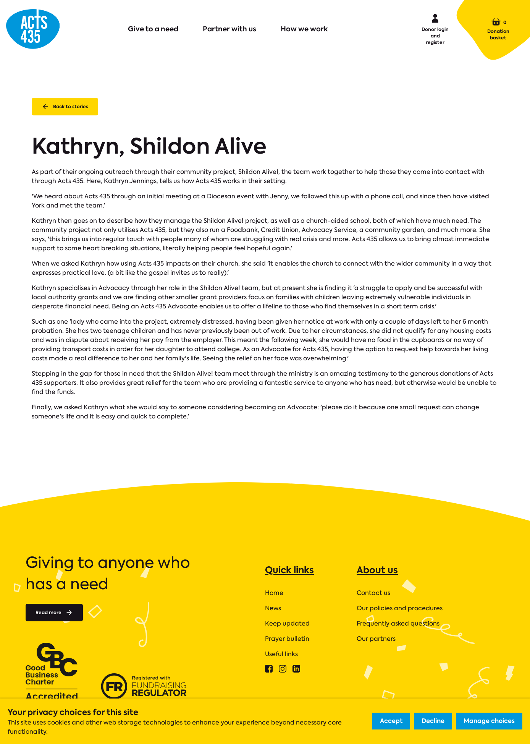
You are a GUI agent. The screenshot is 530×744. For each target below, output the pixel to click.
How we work (304, 29)
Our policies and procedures (400, 608)
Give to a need (153, 29)
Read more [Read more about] (54, 612)
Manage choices (489, 720)
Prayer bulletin (287, 639)
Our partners (376, 639)
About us (377, 570)
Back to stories (65, 106)
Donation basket (498, 29)
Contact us (373, 593)
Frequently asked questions (398, 623)
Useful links (281, 654)
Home (274, 593)
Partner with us (229, 29)
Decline (433, 720)
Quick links (289, 570)
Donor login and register (435, 28)
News (273, 608)
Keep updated (287, 623)
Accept (391, 720)
